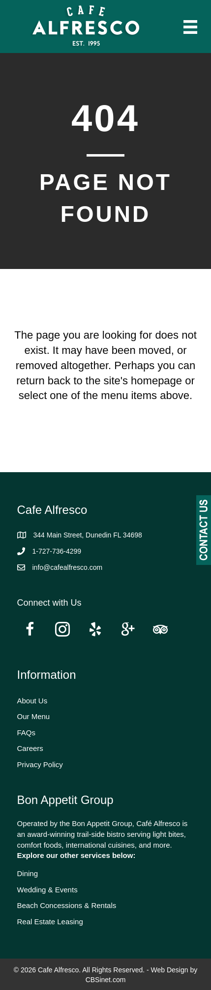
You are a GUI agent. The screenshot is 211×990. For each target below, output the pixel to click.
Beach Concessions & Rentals (67, 905)
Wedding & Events (47, 889)
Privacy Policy (40, 764)
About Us (32, 700)
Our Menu (33, 716)
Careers (30, 748)
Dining (27, 873)
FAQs (26, 732)
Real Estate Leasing (50, 921)
